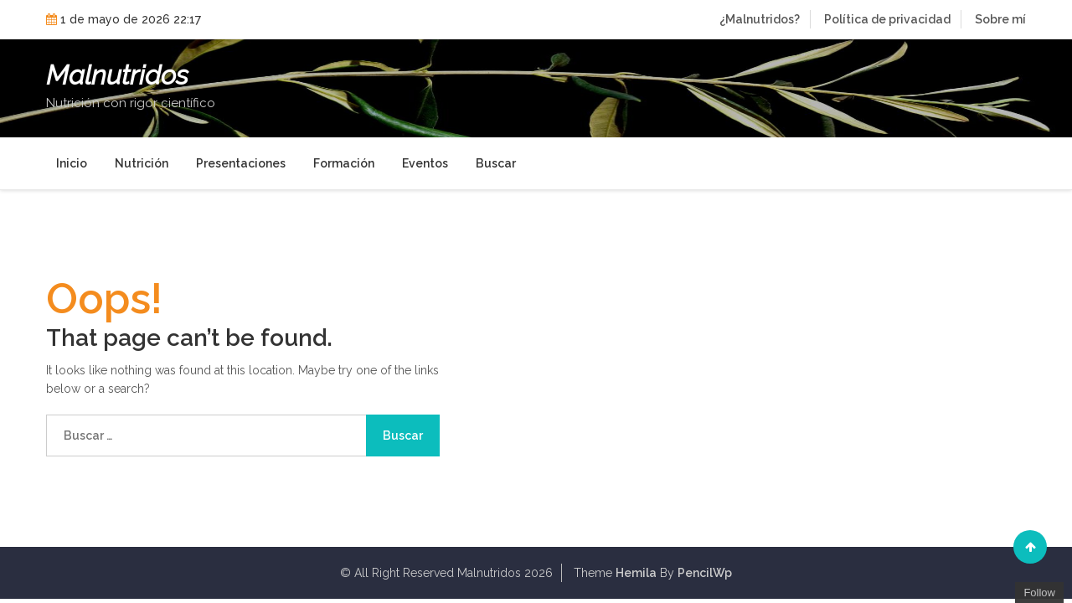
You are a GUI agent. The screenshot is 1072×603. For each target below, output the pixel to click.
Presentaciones (241, 163)
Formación (343, 163)
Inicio (71, 163)
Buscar (496, 163)
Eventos (425, 163)
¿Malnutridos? (759, 19)
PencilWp (705, 573)
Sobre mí (1000, 19)
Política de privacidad (887, 19)
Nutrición (141, 163)
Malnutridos (117, 75)
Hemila (636, 573)
